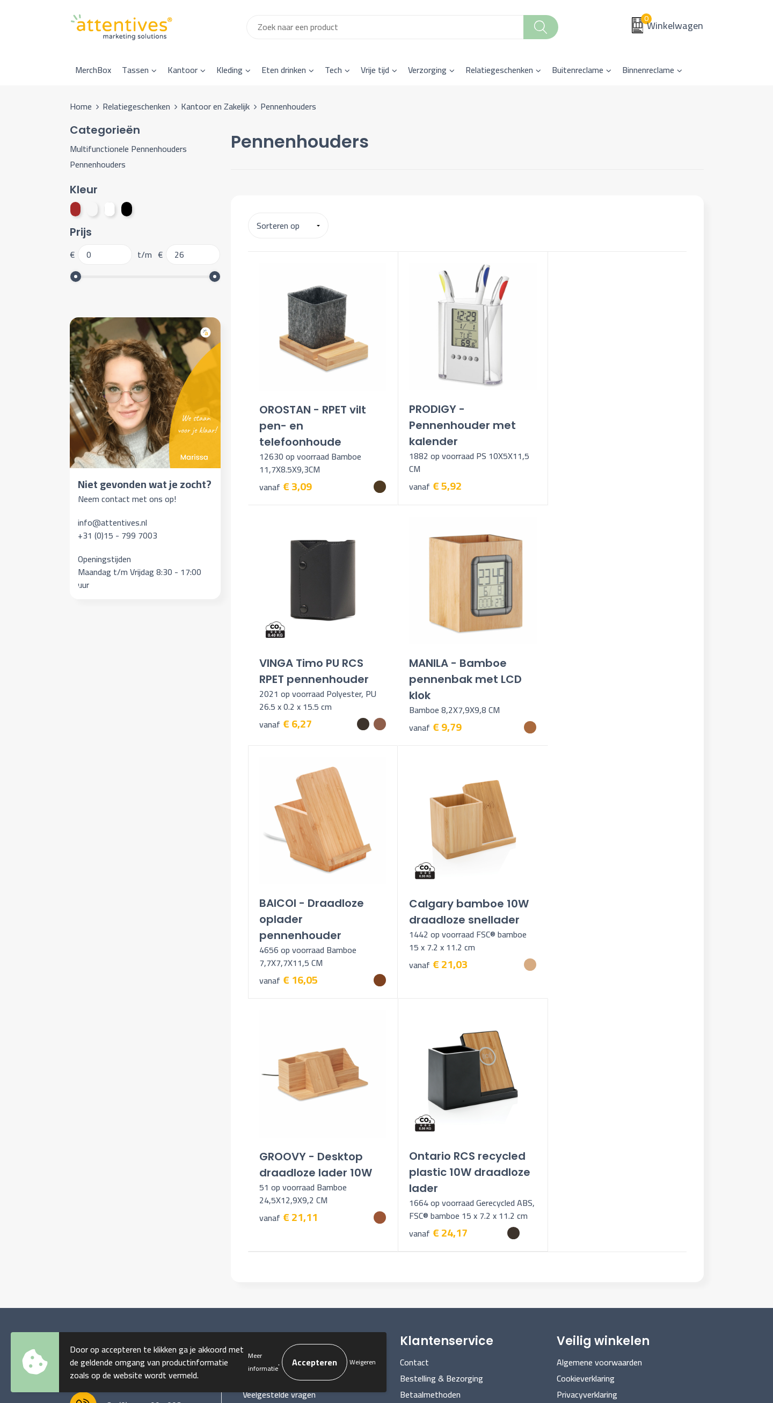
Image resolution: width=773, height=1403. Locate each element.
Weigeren (362, 1362)
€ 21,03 (580, 716)
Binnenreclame (648, 70)
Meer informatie (263, 1362)
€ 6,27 (577, 466)
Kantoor (182, 70)
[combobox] (385, 27)
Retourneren (422, 1171)
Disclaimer (575, 1171)
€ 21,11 (288, 964)
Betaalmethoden (430, 1155)
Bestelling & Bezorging (441, 1138)
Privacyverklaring (587, 1155)
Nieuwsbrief (264, 1138)
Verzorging (427, 70)
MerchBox (93, 70)
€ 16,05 (434, 731)
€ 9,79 (285, 719)
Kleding (229, 70)
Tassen (135, 70)
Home (81, 106)
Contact (414, 1122)
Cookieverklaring (586, 1138)
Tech (333, 70)
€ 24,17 (434, 993)
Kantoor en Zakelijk (215, 106)
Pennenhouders (98, 164)
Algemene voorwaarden (599, 1122)
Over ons (259, 1122)
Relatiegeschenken (499, 70)
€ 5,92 (431, 482)
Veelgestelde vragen (279, 1155)
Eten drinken (283, 70)
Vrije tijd (375, 70)
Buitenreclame (577, 70)
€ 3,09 (285, 482)
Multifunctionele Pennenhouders (128, 148)
